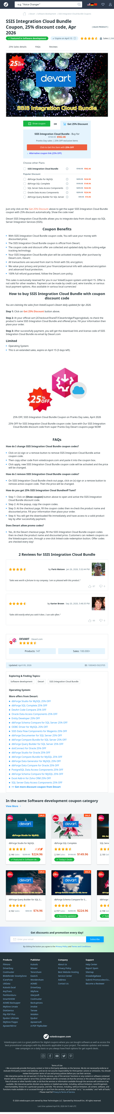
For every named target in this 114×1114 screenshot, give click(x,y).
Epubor (34, 1018)
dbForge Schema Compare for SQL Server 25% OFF (40, 722)
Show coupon (37, 123)
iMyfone (34, 991)
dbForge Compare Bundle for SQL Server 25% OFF (39, 739)
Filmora (6, 964)
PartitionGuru (9, 995)
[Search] (79, 4)
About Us (62, 964)
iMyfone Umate (10, 1006)
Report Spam (92, 968)
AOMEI (34, 983)
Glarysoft (35, 995)
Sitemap (90, 972)
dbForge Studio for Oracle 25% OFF (31, 752)
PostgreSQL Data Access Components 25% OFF (37, 769)
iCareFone (8, 979)
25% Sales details (18, 46)
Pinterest (70, 1056)
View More (12, 806)
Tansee (34, 1010)
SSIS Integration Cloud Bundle (64, 681)
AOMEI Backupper (11, 1002)
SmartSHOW (9, 999)
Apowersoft (36, 1022)
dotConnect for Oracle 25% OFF (29, 748)
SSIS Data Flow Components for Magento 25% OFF (39, 731)
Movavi (34, 968)
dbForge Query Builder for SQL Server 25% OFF (37, 744)
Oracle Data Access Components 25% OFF (34, 714)
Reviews (53, 46)
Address (62, 979)
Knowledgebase (93, 975)
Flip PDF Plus (9, 1014)
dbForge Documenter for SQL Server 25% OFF (37, 735)
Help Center (91, 964)
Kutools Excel (9, 987)
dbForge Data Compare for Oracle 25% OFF (35, 765)
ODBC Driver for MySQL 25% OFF (30, 726)
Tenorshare (36, 972)
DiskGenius (8, 1010)
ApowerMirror (9, 1025)
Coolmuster (8, 972)
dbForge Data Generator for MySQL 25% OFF (36, 761)
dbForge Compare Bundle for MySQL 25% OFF (37, 756)
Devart (41, 681)
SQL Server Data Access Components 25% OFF (37, 782)
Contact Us (63, 983)
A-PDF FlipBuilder (39, 1025)
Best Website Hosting (68, 972)
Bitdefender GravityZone (15, 975)
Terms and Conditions (81, 946)
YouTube (57, 1056)
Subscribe (95, 939)
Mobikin (34, 1014)
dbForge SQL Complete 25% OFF (29, 705)
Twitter (64, 1056)
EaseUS (34, 975)
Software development (21, 681)
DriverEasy (8, 968)
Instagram (43, 1056)
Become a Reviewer (95, 983)
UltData (6, 983)
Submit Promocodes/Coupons (98, 979)
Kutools (34, 964)
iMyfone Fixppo (10, 1022)
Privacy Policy (62, 946)
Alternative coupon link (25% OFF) (45, 153)
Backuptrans (37, 1002)
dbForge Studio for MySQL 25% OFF (31, 701)
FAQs (38, 46)
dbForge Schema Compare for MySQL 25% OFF (37, 774)
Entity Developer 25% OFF (26, 718)
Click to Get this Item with (57, 147)
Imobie (34, 1006)
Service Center (65, 975)
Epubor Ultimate (11, 1018)
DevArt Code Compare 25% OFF (29, 709)
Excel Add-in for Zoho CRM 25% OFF (31, 778)
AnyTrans (7, 991)
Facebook (50, 1056)
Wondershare (37, 979)
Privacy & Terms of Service (64, 1092)
